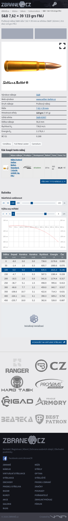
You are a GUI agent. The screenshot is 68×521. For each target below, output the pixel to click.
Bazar (6, 490)
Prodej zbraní (43, 482)
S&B (38, 94)
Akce (5, 499)
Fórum (38, 503)
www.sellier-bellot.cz (46, 99)
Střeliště (40, 477)
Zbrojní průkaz (43, 499)
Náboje (23, 11)
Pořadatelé (41, 495)
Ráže (37, 464)
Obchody (8, 482)
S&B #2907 (41, 117)
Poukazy (39, 490)
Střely (38, 469)
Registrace (16, 449)
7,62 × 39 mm (42, 108)
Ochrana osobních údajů (41, 449)
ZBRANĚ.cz (5, 11)
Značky (39, 486)
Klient (25, 449)
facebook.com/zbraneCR (20, 458)
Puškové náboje (34, 11)
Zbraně (7, 464)
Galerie (7, 503)
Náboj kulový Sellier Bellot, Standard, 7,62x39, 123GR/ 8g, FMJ (16, 167)
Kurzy (6, 495)
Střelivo (15, 11)
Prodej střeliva (12, 486)
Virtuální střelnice (14, 473)
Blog (5, 508)
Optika (38, 473)
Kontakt (6, 449)
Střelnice (8, 477)
